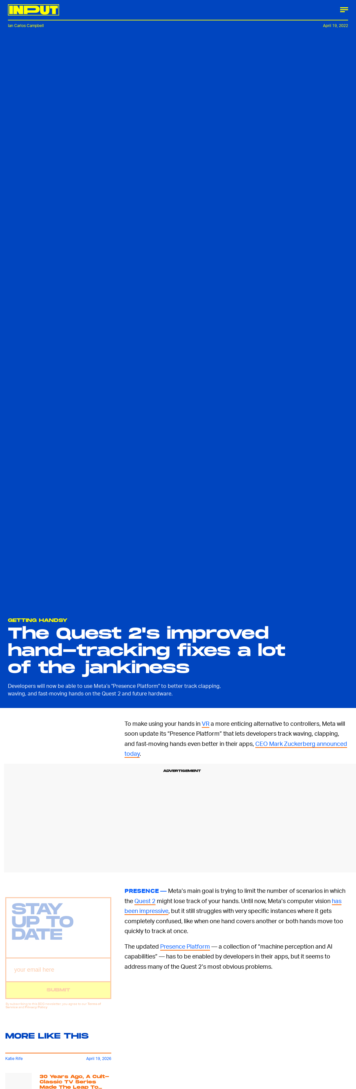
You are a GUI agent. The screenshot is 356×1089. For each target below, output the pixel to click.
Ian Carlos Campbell (26, 25)
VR (205, 723)
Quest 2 (145, 900)
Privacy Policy (36, 1011)
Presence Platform (185, 946)
